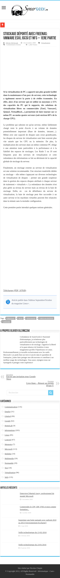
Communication (11, 407)
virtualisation (46, 318)
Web (6, 477)
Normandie (9, 463)
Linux (7, 435)
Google (7, 421)
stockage (31, 318)
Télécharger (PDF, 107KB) (14, 290)
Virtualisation (45, 43)
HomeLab (8, 425)
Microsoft (8, 449)
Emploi (7, 411)
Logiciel (8, 440)
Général (8, 416)
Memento (8, 444)
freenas (10, 318)
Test (6, 468)
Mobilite (8, 454)
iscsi (20, 318)
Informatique (10, 430)
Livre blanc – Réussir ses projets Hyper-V (38, 383)
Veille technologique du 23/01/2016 (32, 545)
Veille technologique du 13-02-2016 (32, 532)
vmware (6, 322)
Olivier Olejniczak (12, 43)
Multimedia (9, 458)
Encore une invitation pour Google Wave (21, 377)
